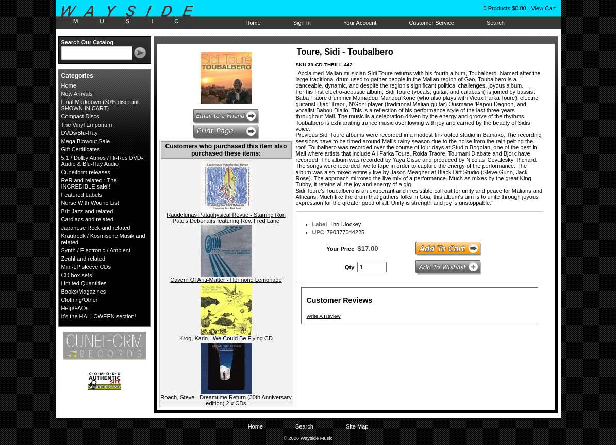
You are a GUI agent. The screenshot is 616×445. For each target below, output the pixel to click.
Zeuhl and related (83, 258)
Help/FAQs (75, 308)
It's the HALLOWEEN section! (98, 316)
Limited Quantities (84, 283)
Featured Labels (82, 195)
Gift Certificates (80, 149)
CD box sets (76, 275)
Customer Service (431, 23)
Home (252, 23)
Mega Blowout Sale (85, 141)
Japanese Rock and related (95, 228)
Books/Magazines (83, 291)
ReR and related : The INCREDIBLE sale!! (89, 183)
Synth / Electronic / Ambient (96, 250)
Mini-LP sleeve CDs (86, 267)
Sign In (302, 23)
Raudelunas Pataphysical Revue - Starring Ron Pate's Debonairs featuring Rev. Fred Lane (226, 218)
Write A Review (324, 316)
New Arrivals (77, 94)
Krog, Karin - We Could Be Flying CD (226, 338)
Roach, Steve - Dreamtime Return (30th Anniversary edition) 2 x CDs (225, 400)
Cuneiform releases (85, 172)
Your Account (359, 23)
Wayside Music (132, 15)
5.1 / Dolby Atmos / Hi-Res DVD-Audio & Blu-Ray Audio (102, 161)
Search (496, 23)
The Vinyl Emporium (86, 125)
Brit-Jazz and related (87, 211)
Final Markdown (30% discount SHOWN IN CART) (100, 105)
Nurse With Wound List (90, 203)
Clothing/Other (79, 300)
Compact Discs (80, 116)
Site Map (357, 426)
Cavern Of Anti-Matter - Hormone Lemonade (225, 280)
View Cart (543, 8)
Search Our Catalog (87, 42)
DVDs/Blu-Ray (79, 133)
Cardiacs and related (87, 219)
